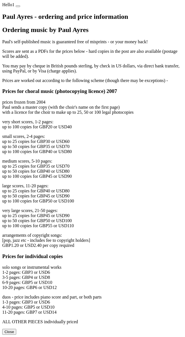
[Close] (18, 6)
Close (9, 332)
